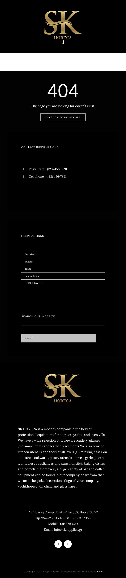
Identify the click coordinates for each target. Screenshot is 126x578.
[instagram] (44, 191)
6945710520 (69, 524)
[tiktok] (58, 544)
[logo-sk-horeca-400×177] (63, 10)
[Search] (100, 339)
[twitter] (35, 191)
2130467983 (82, 518)
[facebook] (25, 191)
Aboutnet (98, 571)
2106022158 (60, 518)
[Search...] (58, 339)
